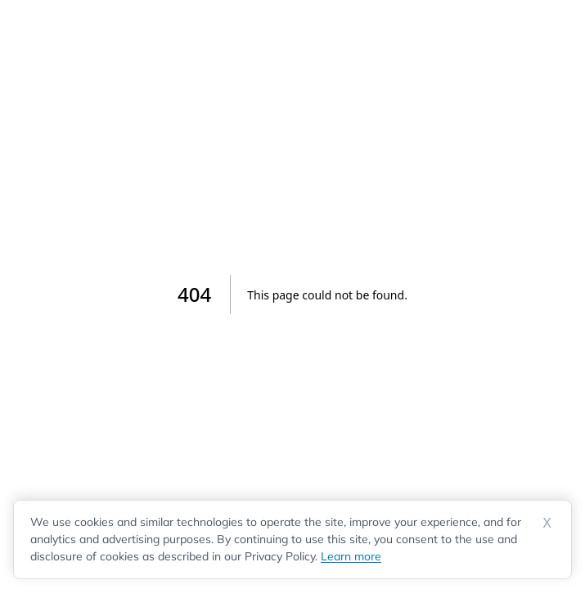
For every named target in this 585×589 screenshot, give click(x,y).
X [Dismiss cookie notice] (546, 523)
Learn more (351, 556)
